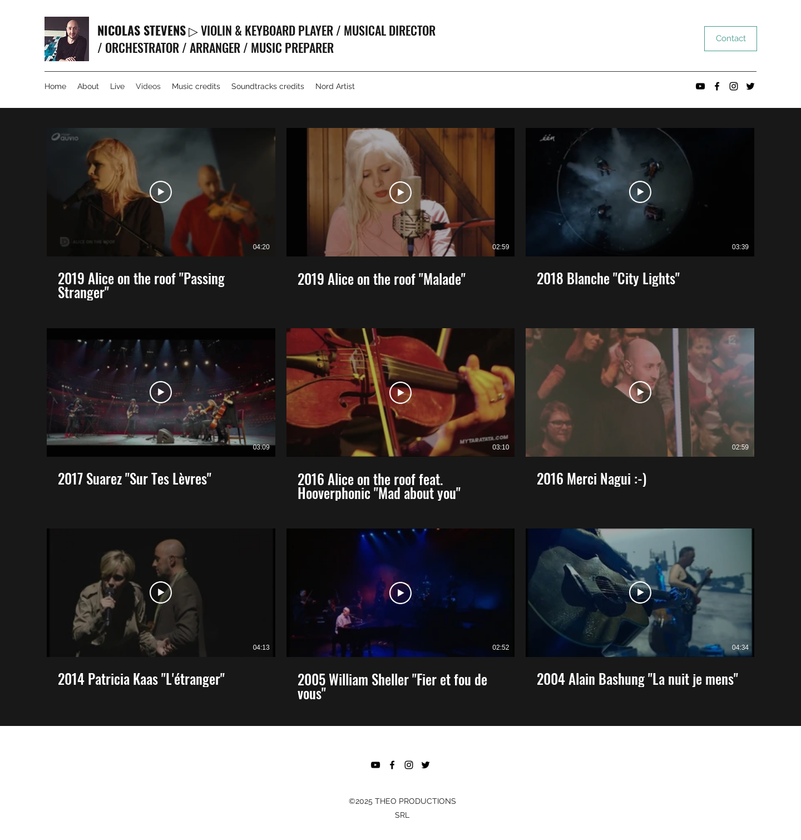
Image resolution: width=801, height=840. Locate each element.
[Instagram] (733, 86)
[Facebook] (717, 86)
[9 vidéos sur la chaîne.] (400, 414)
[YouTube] (700, 86)
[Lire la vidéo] (161, 192)
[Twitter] (750, 86)
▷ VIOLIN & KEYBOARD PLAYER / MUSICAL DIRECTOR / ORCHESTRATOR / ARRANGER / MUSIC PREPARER (266, 38)
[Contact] (730, 38)
